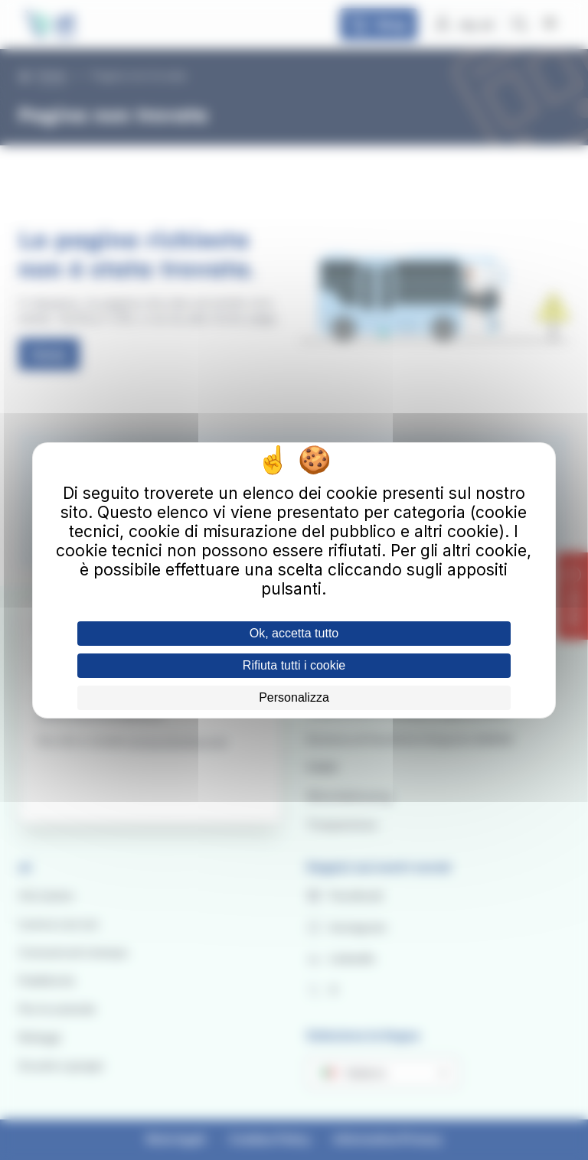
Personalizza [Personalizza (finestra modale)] (294, 697)
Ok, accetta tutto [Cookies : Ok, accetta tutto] (294, 633)
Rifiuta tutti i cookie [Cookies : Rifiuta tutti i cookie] (294, 665)
